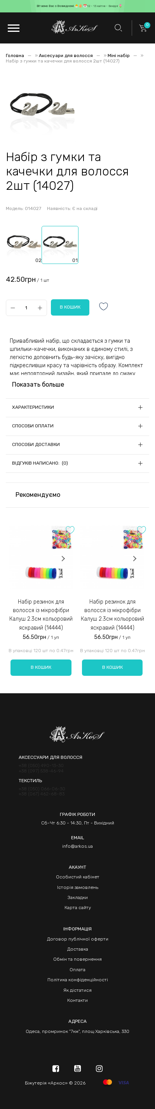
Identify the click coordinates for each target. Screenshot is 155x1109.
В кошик (41, 667)
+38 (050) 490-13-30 (41, 765)
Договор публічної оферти (77, 939)
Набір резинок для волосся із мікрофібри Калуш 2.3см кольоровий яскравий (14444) (41, 615)
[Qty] (26, 307)
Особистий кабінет (77, 877)
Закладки (78, 897)
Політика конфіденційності (77, 979)
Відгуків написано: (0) (40, 463)
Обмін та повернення (77, 959)
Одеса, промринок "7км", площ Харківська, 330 (77, 1031)
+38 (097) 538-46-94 (41, 771)
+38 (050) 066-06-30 (42, 788)
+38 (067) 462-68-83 (41, 794)
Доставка (77, 949)
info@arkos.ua (77, 846)
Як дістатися (77, 990)
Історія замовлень (77, 887)
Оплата (77, 969)
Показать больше (38, 384)
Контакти (77, 1000)
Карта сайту (77, 907)
